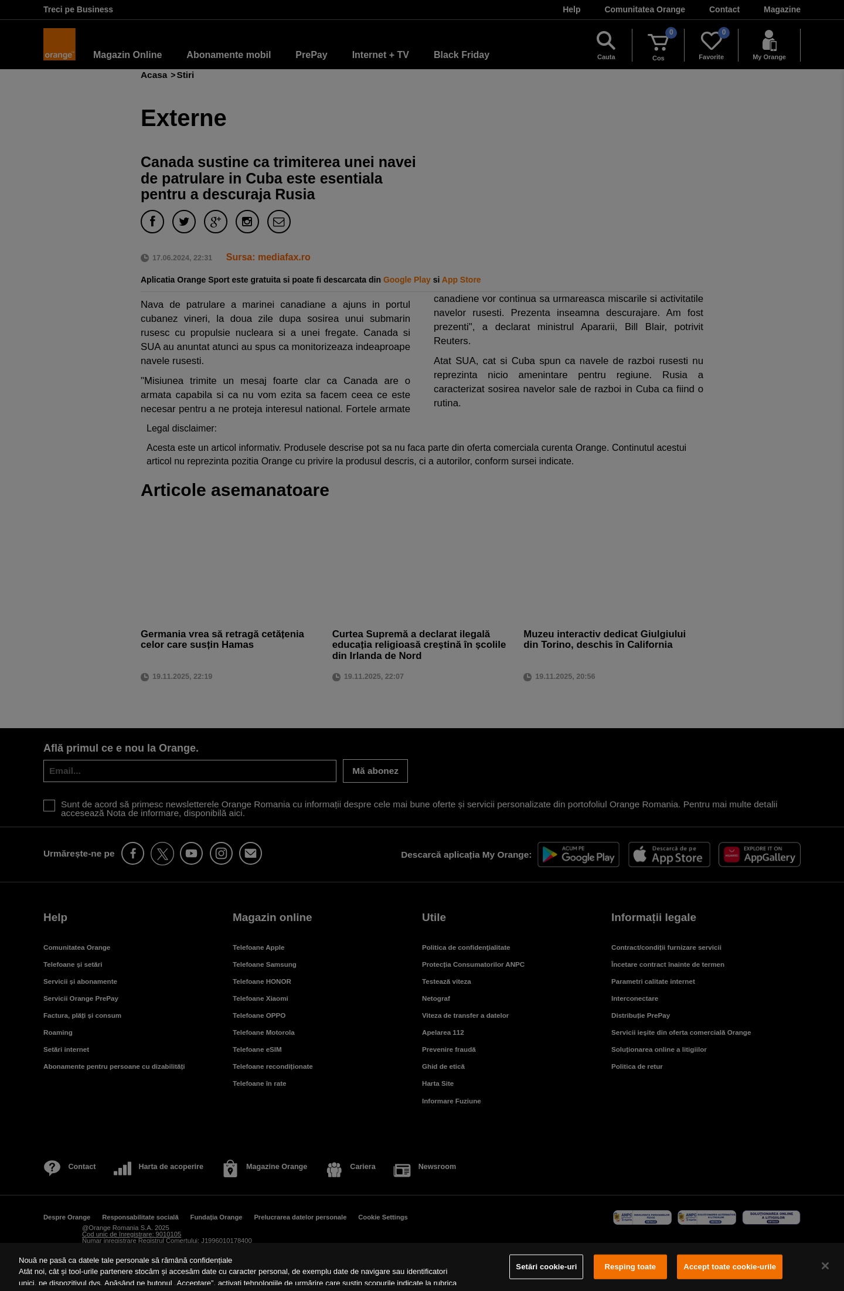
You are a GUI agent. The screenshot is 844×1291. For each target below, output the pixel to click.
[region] (422, 1267)
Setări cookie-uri (546, 1266)
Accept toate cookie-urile (729, 1266)
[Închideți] (825, 1266)
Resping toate (630, 1266)
